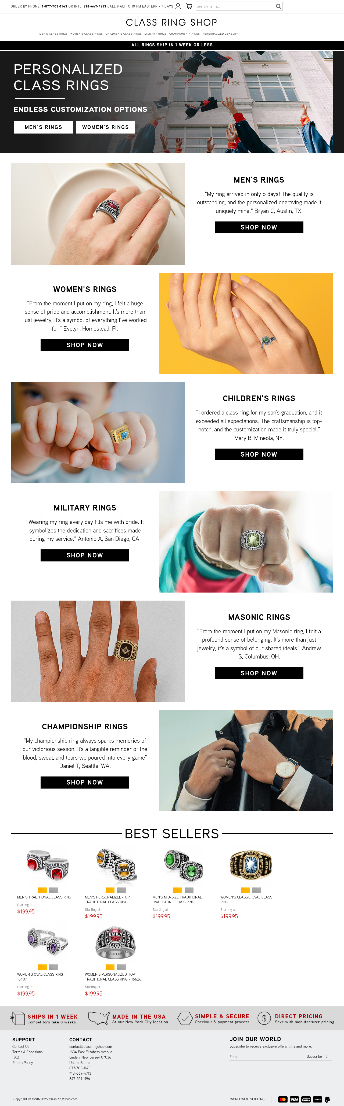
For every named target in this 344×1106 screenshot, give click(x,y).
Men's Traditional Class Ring (44, 897)
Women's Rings (85, 289)
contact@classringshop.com (90, 1046)
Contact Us (20, 1046)
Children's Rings (259, 398)
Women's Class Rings (86, 33)
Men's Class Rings (54, 33)
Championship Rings (184, 33)
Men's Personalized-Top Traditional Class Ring (107, 899)
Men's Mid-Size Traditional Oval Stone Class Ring (177, 899)
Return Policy (22, 1062)
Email (234, 1056)
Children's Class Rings (124, 33)
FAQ (15, 1057)
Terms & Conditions (27, 1051)
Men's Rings (259, 179)
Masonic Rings (259, 617)
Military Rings (156, 33)
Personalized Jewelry (220, 33)
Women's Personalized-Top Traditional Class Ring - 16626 (113, 977)
